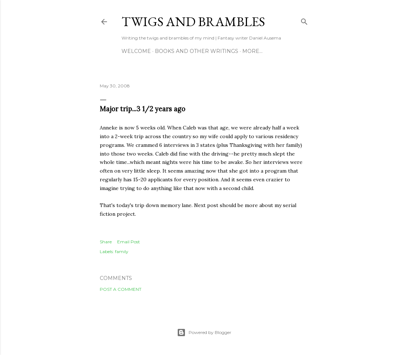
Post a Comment (120, 289)
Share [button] (106, 241)
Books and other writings (196, 51)
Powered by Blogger (204, 332)
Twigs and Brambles (193, 21)
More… (252, 51)
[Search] (304, 20)
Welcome (136, 51)
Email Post (128, 241)
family (121, 251)
